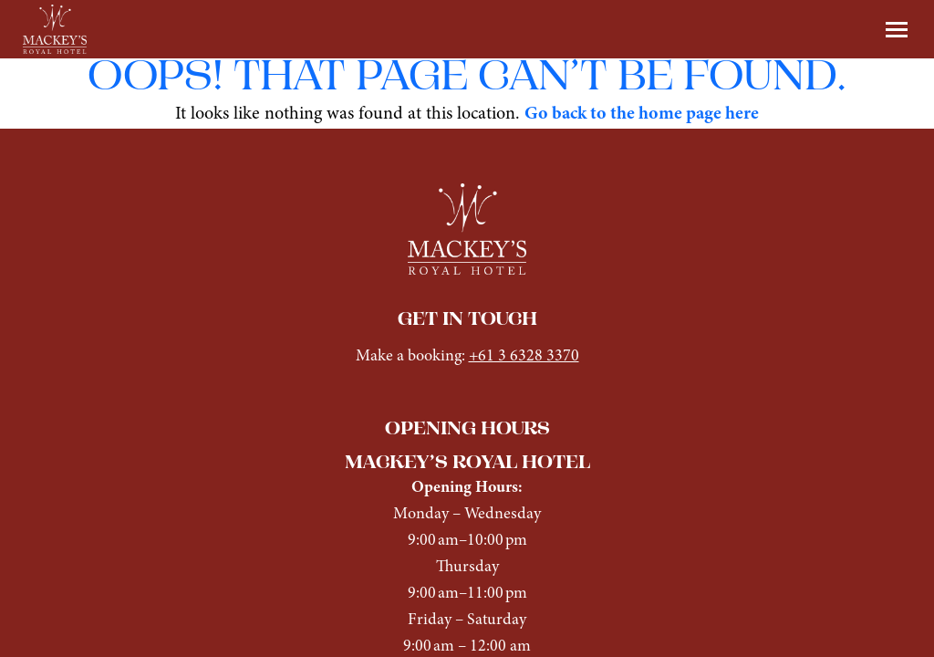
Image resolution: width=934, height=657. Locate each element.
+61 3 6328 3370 (524, 356)
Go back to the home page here (641, 114)
